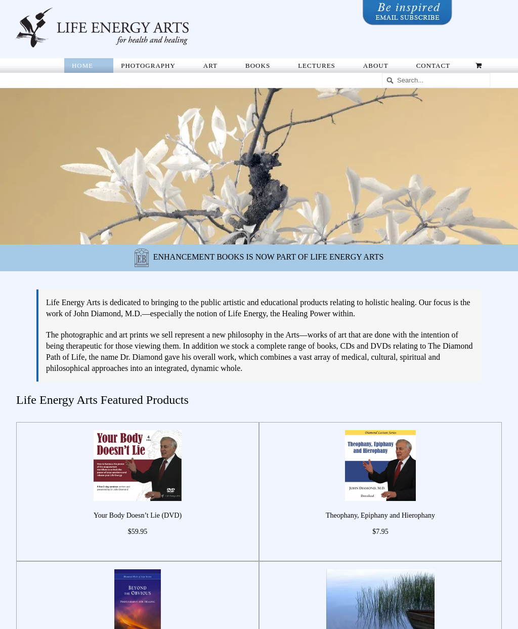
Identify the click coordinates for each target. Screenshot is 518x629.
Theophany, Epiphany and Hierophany (380, 515)
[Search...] (436, 80)
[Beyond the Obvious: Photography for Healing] (137, 569)
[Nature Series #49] (380, 569)
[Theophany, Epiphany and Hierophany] (380, 430)
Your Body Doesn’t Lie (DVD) (138, 515)
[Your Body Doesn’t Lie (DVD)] (137, 430)
